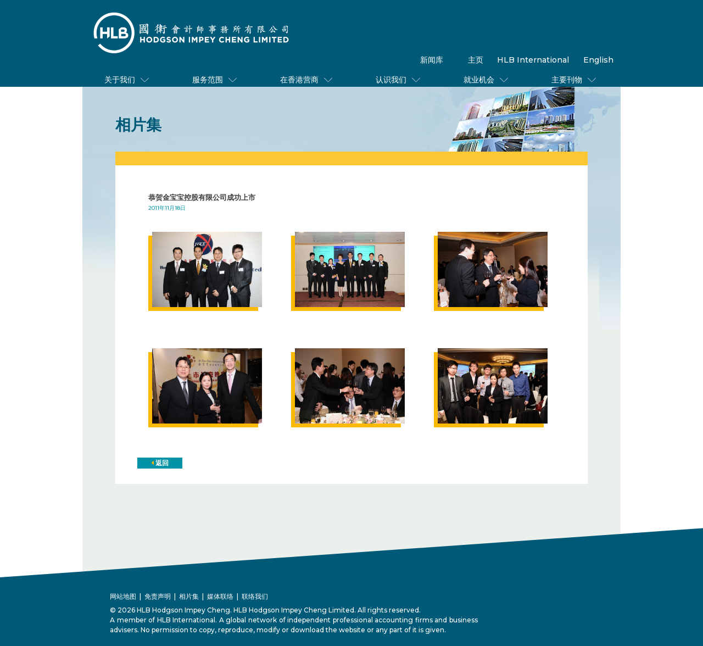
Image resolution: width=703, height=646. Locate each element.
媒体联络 (220, 596)
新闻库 (431, 60)
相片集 (189, 596)
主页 (475, 60)
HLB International (533, 60)
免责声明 (157, 596)
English (598, 60)
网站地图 (123, 596)
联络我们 (255, 596)
